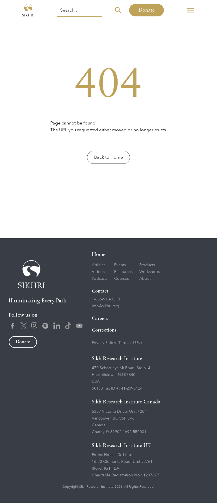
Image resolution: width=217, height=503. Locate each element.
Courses (121, 278)
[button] (190, 10)
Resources (123, 271)
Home (98, 254)
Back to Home (108, 157)
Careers (100, 318)
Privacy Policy (104, 342)
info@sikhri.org (105, 306)
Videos (98, 271)
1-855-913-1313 (106, 299)
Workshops (149, 271)
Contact (100, 291)
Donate (146, 10)
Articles (98, 265)
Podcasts (99, 278)
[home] (28, 10)
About (145, 278)
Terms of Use (130, 342)
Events (120, 265)
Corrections (104, 330)
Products (147, 265)
